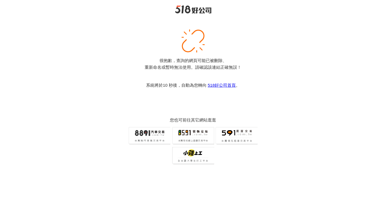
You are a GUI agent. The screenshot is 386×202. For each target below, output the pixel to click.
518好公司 (193, 9)
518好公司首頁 (222, 85)
